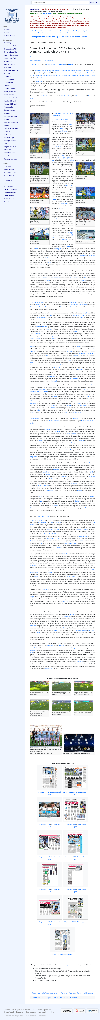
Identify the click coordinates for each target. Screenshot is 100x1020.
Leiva (70, 70)
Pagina (32, 42)
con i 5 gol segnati (64, 158)
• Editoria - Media (9, 89)
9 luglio (44, 13)
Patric (40, 75)
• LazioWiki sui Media (10, 122)
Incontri (41, 997)
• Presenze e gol (8, 137)
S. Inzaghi (40, 77)
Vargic (77, 73)
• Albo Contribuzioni (10, 193)
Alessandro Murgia (53, 538)
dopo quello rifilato (80, 630)
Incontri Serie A (65, 997)
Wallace (54, 70)
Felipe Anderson (59, 73)
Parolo (65, 70)
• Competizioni (8, 83)
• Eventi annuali (8, 95)
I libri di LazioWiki (37, 31)
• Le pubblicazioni (9, 36)
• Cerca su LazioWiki (10, 49)
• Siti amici (6, 183)
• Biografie (6, 73)
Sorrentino (39, 81)
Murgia (58, 75)
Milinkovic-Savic (77, 70)
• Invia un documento (10, 55)
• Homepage (7, 43)
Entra (92, 3)
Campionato (62, 64)
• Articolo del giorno (10, 64)
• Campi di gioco (8, 79)
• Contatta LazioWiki (10, 52)
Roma (74, 434)
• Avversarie (7, 67)
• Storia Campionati (10, 153)
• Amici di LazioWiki (9, 46)
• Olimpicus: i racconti (10, 128)
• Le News (6, 29)
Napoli (68, 577)
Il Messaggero (34, 418)
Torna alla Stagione (68, 993)
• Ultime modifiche (9, 175)
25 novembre (74, 278)
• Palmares (6, 131)
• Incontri (6, 119)
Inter (60, 208)
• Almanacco (7, 61)
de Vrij (49, 70)
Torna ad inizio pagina (85, 993)
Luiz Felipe (46, 75)
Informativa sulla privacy (13, 1016)
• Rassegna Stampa (9, 141)
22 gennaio (41, 792)
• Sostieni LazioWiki (9, 58)
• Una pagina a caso (10, 159)
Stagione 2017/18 (52, 997)
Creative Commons (16, 1012)
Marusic (60, 70)
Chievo (71, 124)
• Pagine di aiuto (8, 199)
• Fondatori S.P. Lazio (10, 104)
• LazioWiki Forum (9, 180)
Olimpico (58, 249)
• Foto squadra (8, 107)
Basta (53, 75)
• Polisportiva (7, 134)
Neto (93, 75)
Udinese (64, 204)
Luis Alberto (39, 73)
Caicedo (59, 365)
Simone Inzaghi (64, 965)
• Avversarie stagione (10, 70)
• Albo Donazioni (9, 196)
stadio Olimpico (51, 64)
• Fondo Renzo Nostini (10, 98)
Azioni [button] (51, 42)
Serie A (70, 64)
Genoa (55, 199)
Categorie (33, 997)
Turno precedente (35, 61)
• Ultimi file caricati (9, 172)
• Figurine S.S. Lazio (10, 101)
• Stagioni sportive (9, 147)
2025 (49, 13)
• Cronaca (6, 86)
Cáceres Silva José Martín (51, 534)
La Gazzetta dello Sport (60, 119)
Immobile (47, 73)
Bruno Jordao (82, 536)
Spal (53, 160)
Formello (39, 520)
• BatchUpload (8, 202)
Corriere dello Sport (37, 302)
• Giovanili (6, 113)
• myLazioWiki (8, 186)
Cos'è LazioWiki (30, 1016)
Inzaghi (61, 129)
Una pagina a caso (48, 33)
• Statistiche (7, 150)
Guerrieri (83, 73)
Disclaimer (42, 1016)
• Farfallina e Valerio (10, 190)
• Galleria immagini (9, 110)
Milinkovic (63, 131)
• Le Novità (6, 32)
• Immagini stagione (10, 116)
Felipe (39, 392)
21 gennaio (33, 64)
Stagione (32, 57)
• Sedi (5, 144)
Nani (87, 70)
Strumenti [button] (61, 42)
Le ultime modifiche (63, 33)
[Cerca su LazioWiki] (60, 2)
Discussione (42, 42)
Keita (81, 541)
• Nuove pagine (8, 169)
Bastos (44, 70)
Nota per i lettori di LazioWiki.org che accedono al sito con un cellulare (59, 37)
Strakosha (38, 70)
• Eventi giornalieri (9, 92)
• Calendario (7, 76)
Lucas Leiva (42, 522)
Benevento (91, 630)
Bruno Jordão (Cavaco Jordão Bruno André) (76, 75)
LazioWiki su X (69, 31)
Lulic (91, 70)
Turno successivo (47, 61)
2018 (38, 64)
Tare (51, 522)
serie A (32, 363)
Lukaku (32, 73)
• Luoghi (6, 125)
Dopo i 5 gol (73, 302)
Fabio (70, 17)
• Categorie (7, 166)
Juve (69, 192)
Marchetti (33, 508)
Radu (40, 496)
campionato (69, 185)
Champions (57, 146)
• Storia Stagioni (8, 156)
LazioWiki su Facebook (53, 31)
